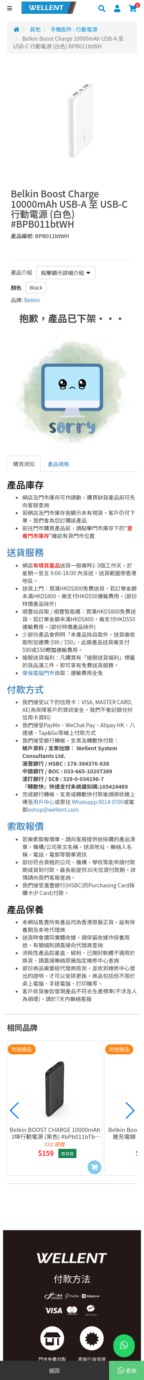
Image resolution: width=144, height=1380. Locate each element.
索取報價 (25, 825)
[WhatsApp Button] (124, 1345)
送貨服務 (25, 552)
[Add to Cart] (94, 1167)
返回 (54, 1370)
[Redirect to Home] (16, 29)
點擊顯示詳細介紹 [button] (66, 272)
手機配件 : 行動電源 (74, 29)
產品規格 (58, 464)
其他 (35, 29)
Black (36, 287)
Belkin (32, 300)
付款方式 (25, 689)
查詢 (126, 1370)
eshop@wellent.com (53, 809)
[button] (14, 1110)
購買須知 (24, 464)
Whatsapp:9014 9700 (97, 802)
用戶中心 (44, 802)
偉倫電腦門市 (38, 673)
